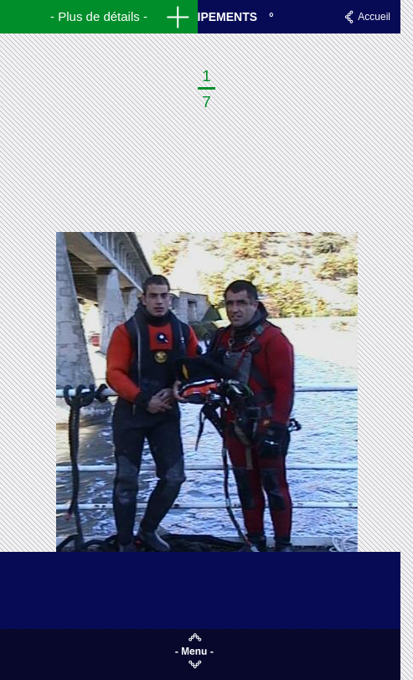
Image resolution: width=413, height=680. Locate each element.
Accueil (374, 17)
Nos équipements (200, 16)
